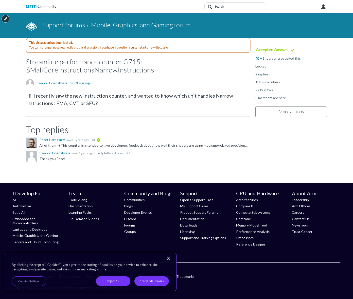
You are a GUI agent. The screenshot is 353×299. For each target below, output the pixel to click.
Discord (130, 219)
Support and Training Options (203, 238)
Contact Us (301, 219)
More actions (291, 111)
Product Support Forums (199, 212)
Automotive (22, 206)
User (323, 6)
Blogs (128, 206)
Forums (130, 225)
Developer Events (138, 212)
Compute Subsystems (253, 212)
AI (14, 200)
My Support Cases (194, 206)
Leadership (300, 200)
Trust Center (302, 231)
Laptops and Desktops (30, 229)
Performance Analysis (253, 231)
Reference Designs (251, 244)
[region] (90, 272)
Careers (298, 212)
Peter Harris (49, 140)
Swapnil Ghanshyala (51, 83)
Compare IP (245, 206)
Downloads (188, 225)
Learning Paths (80, 212)
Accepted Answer (272, 49)
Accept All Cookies (152, 281)
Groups (130, 231)
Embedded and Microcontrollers (25, 221)
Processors (245, 238)
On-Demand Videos (84, 219)
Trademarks (185, 276)
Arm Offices (301, 206)
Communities (134, 200)
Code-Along (78, 200)
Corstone (243, 219)
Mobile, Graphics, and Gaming (35, 235)
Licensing (187, 231)
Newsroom (300, 225)
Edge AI (19, 212)
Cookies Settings (28, 281)
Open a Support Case (196, 200)
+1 (262, 58)
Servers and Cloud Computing (36, 242)
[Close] (168, 258)
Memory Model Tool (251, 225)
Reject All (113, 281)
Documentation (81, 206)
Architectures (247, 200)
